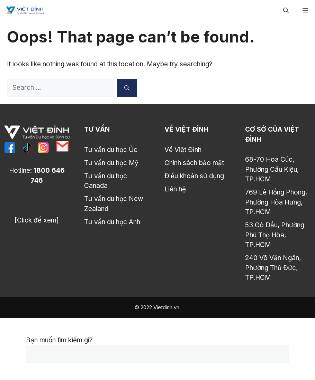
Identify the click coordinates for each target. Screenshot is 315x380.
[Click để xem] (37, 220)
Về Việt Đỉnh (182, 150)
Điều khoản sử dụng (194, 176)
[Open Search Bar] (286, 10)
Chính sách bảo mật (194, 163)
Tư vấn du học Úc (110, 150)
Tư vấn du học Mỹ (111, 163)
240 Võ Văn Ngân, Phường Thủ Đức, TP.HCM (273, 268)
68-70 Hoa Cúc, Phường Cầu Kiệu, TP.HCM (272, 169)
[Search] (127, 88)
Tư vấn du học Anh (112, 222)
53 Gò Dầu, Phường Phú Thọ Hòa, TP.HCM (274, 235)
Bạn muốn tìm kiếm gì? (59, 340)
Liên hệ (175, 189)
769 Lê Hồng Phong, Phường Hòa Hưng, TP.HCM (276, 202)
